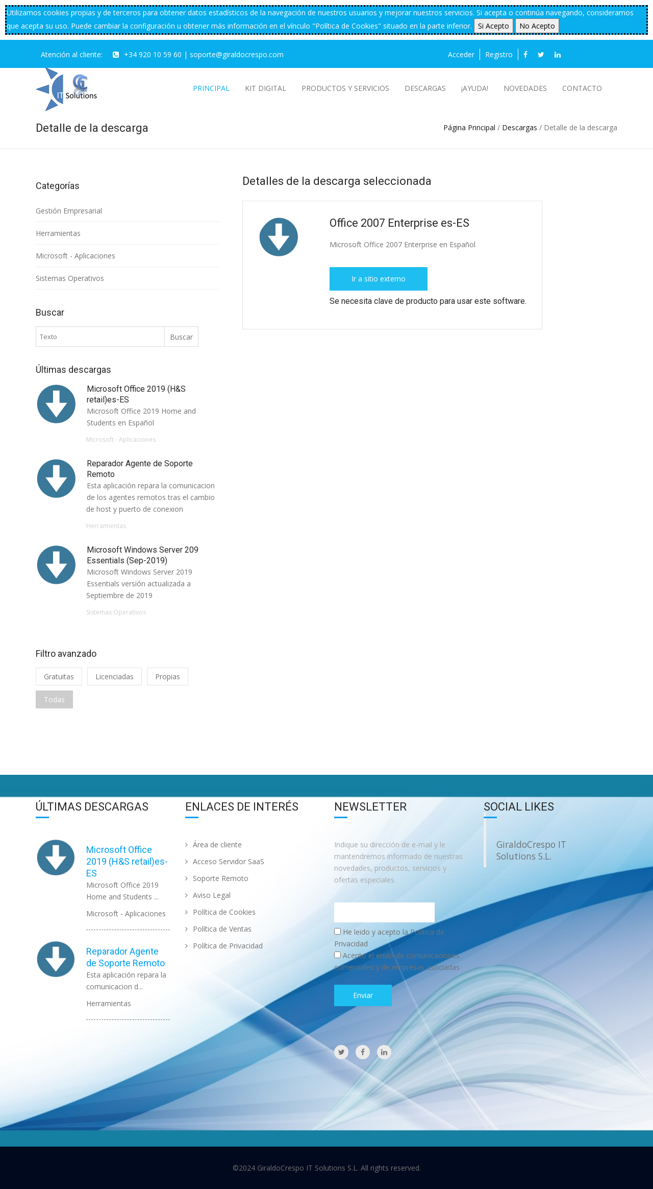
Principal (211, 88)
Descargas (425, 88)
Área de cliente (213, 844)
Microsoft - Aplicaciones (75, 255)
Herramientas (58, 233)
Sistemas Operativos (70, 278)
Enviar (363, 995)
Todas (54, 699)
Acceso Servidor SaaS (224, 861)
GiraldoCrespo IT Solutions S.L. (531, 850)
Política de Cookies (220, 912)
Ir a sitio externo (378, 278)
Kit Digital (265, 88)
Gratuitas (59, 676)
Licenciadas (114, 676)
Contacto (582, 88)
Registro (499, 54)
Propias (167, 676)
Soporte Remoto (216, 878)
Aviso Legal (208, 895)
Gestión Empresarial (70, 211)
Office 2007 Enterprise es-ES (401, 223)
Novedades (525, 88)
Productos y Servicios (345, 88)
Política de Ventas (218, 929)
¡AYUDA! (474, 88)
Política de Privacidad (224, 945)
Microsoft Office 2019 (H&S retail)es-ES (127, 861)
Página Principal (469, 127)
